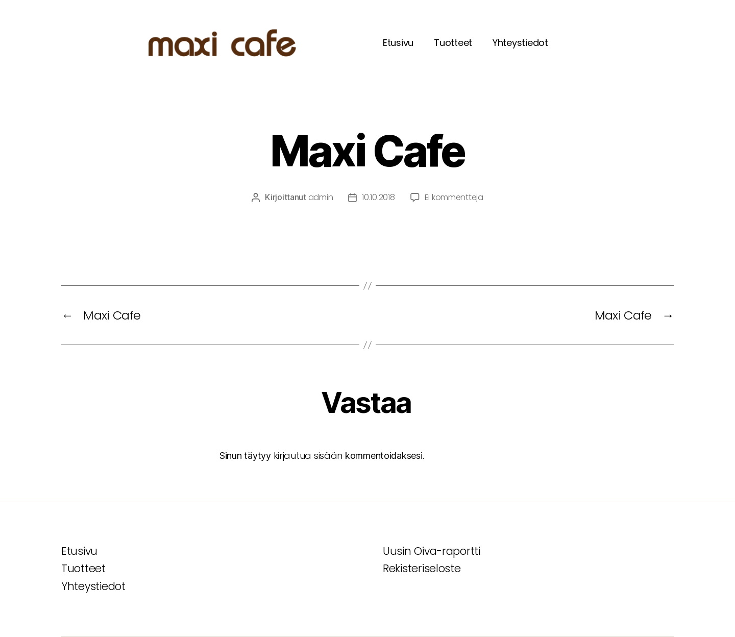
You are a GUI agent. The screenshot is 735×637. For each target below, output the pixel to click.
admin (320, 197)
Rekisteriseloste (422, 568)
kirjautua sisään (308, 455)
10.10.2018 (378, 197)
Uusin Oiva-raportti (431, 551)
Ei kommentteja (454, 197)
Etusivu (398, 42)
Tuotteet (453, 42)
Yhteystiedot (520, 42)
